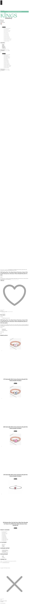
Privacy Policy (4, 551)
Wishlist (3, 546)
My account (3, 544)
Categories (4, 53)
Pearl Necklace (6, 34)
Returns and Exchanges (5, 550)
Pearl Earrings (6, 33)
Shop (3, 556)
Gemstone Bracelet (7, 28)
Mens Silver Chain (7, 31)
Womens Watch (6, 40)
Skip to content (2, 10)
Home (3, 44)
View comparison (2, 603)
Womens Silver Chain (7, 39)
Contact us (4, 47)
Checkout (3, 545)
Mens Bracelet (6, 29)
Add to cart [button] (15, 383)
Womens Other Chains (7, 38)
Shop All (3, 46)
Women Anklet (6, 35)
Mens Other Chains (7, 30)
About (3, 45)
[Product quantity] (14, 279)
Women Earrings (7, 36)
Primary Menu (3, 42)
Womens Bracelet (7, 37)
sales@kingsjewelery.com (5, 562)
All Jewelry (4, 27)
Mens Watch (6, 32)
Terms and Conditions (5, 552)
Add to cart (2, 280)
